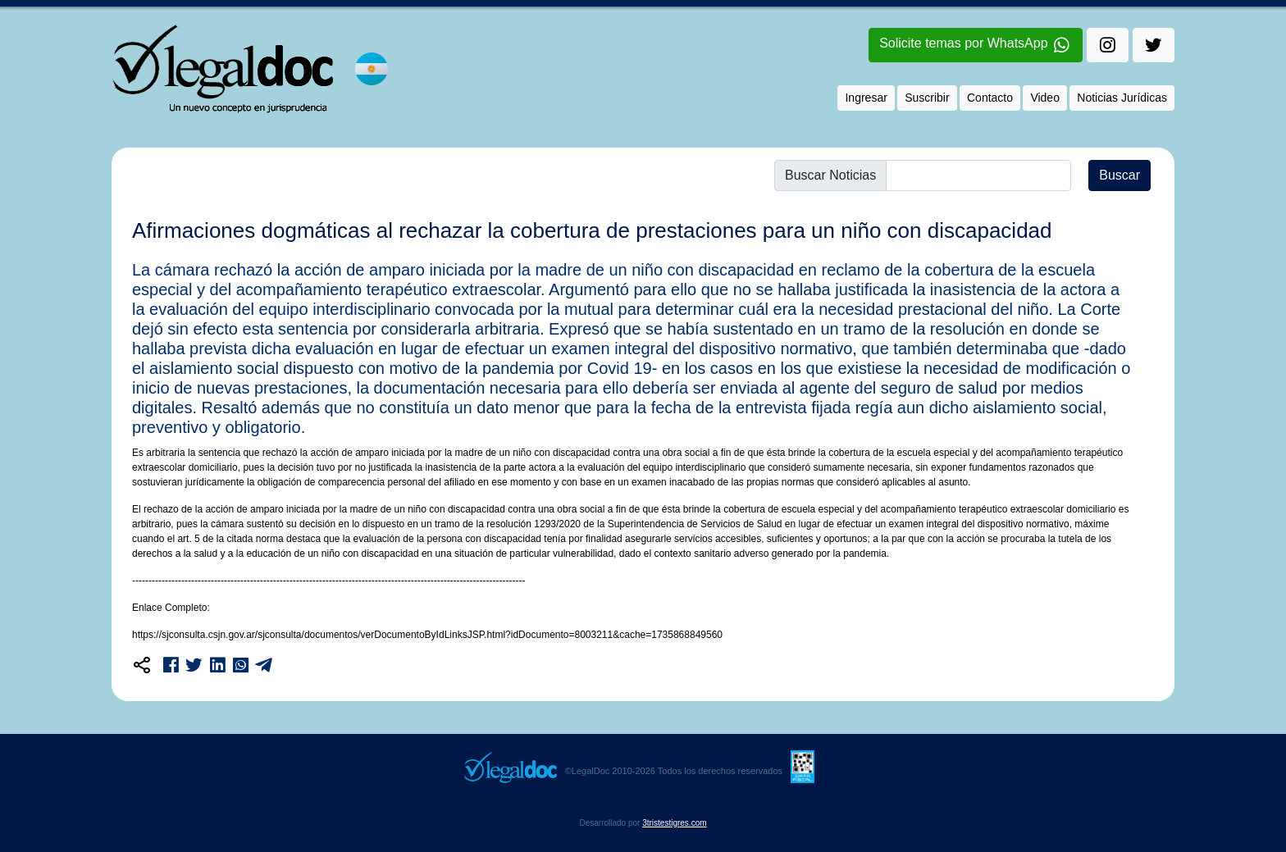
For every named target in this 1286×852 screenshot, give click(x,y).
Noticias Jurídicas (1122, 97)
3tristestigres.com (674, 822)
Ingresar (866, 97)
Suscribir (927, 97)
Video (1045, 97)
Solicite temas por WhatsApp (975, 46)
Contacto (990, 97)
